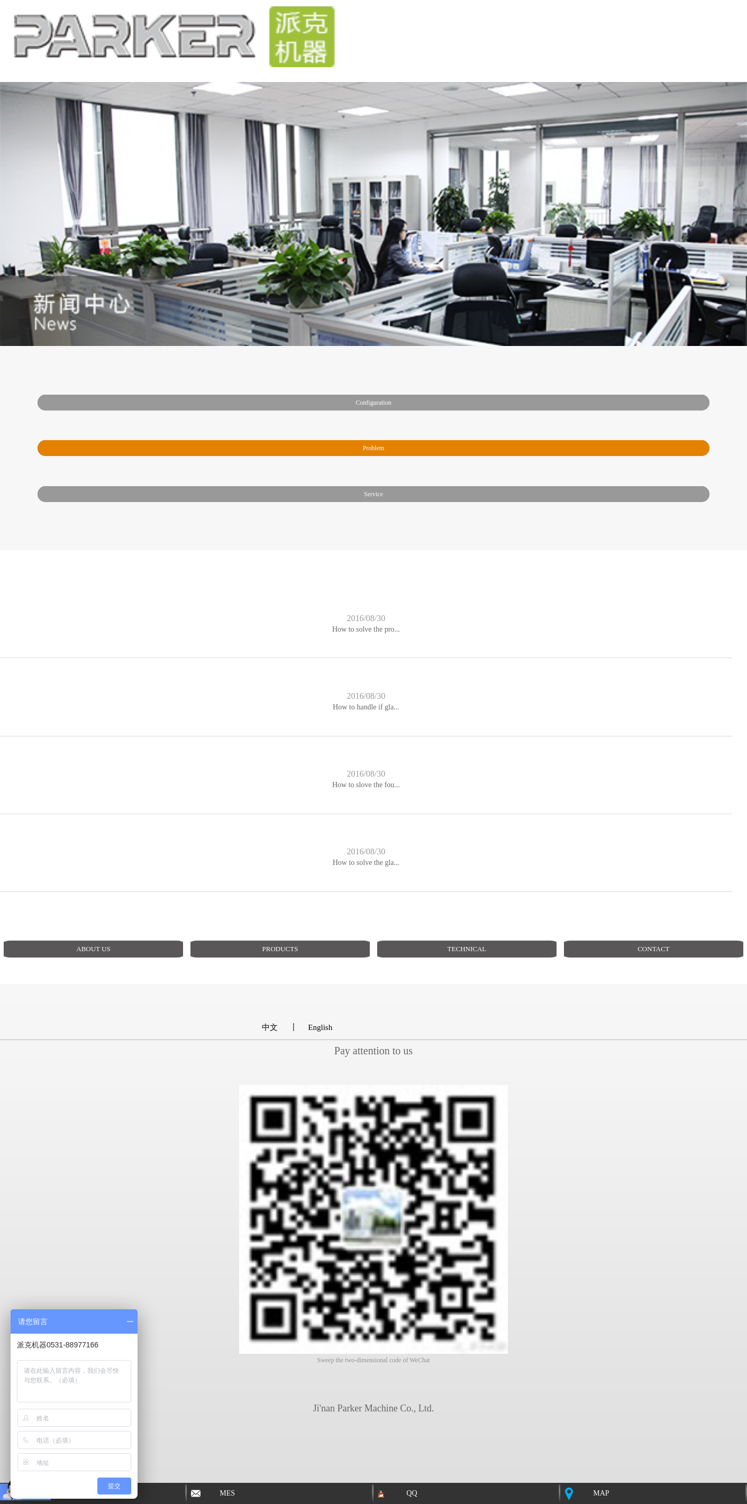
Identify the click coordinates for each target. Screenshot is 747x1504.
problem (374, 448)
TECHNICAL (467, 949)
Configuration (373, 402)
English (320, 1027)
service (373, 494)
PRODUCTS (280, 949)
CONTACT (653, 949)
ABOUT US (93, 949)
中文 (270, 1027)
